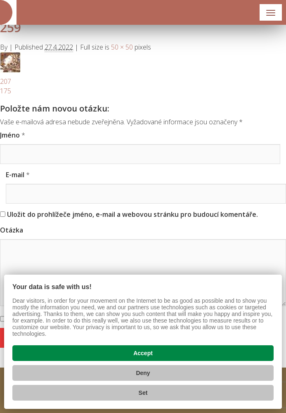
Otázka (11, 230)
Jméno (10, 135)
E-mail (15, 174)
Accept (143, 353)
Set (143, 392)
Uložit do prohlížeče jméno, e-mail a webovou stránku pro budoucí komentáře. (132, 214)
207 (5, 81)
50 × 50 (122, 47)
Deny (143, 373)
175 (5, 90)
